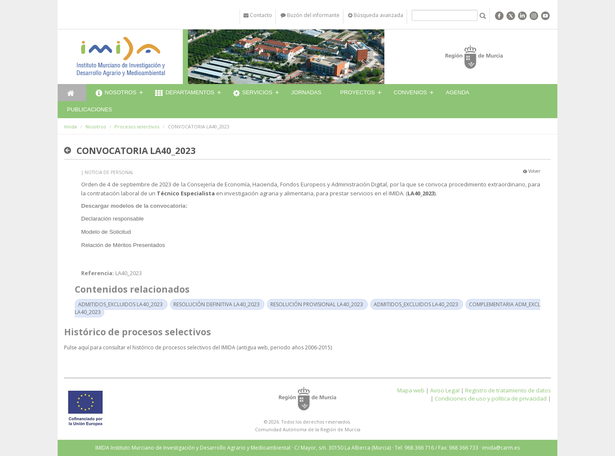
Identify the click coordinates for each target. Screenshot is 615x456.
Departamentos (184, 93)
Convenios (410, 92)
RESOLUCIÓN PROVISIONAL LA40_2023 (316, 304)
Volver (531, 171)
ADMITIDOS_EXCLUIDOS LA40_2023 (120, 304)
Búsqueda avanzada (375, 15)
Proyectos (357, 92)
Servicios (252, 93)
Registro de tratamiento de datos (508, 390)
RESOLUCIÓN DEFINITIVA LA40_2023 (216, 304)
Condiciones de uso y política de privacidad (491, 398)
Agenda (457, 92)
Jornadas (306, 92)
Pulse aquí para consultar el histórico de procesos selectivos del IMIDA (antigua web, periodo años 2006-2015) (198, 347)
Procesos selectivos (136, 126)
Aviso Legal (445, 390)
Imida (70, 126)
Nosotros (116, 93)
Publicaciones (89, 109)
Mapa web (411, 390)
